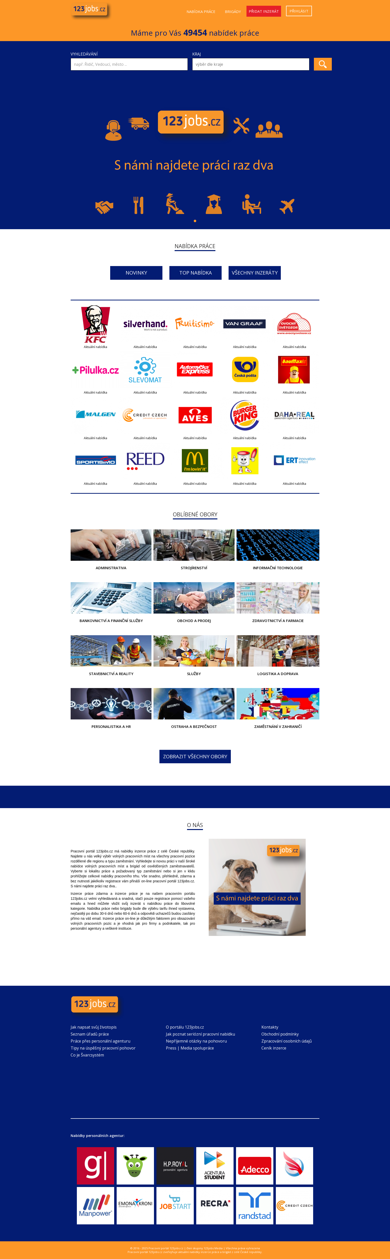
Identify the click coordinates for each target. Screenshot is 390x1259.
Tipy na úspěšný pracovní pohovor (103, 1048)
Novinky (136, 272)
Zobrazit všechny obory (195, 756)
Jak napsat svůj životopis (94, 1027)
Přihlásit (299, 10)
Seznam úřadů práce (90, 1034)
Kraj (196, 54)
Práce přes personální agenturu (100, 1041)
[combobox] (250, 64)
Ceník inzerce (273, 1048)
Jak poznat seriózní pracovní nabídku (200, 1034)
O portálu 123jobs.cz (185, 1027)
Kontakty (269, 1027)
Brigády (233, 11)
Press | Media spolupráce (190, 1048)
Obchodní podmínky (280, 1034)
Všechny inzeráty (255, 272)
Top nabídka (195, 272)
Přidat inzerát (264, 11)
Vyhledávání (84, 54)
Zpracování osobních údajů (286, 1041)
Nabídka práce (201, 11)
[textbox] (252, 64)
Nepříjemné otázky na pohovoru (196, 1041)
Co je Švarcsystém (87, 1055)
